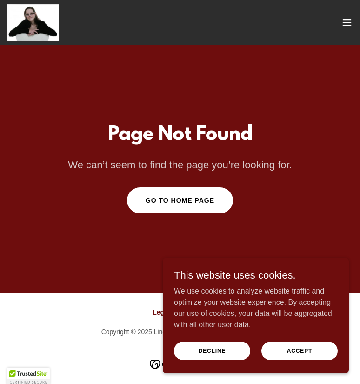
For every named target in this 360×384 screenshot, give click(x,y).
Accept (299, 363)
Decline (212, 363)
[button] (347, 22)
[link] (33, 22)
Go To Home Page (180, 200)
